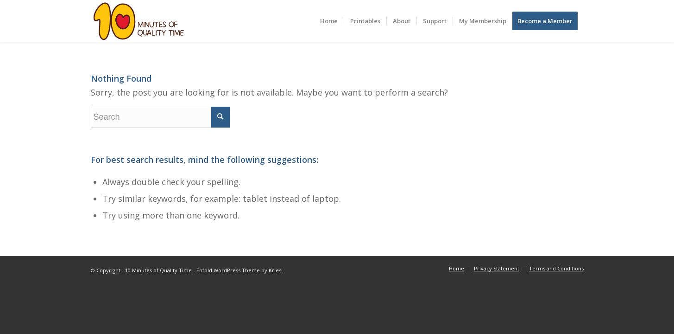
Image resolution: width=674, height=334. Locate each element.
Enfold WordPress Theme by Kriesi (239, 270)
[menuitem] (329, 21)
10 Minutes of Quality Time (158, 270)
